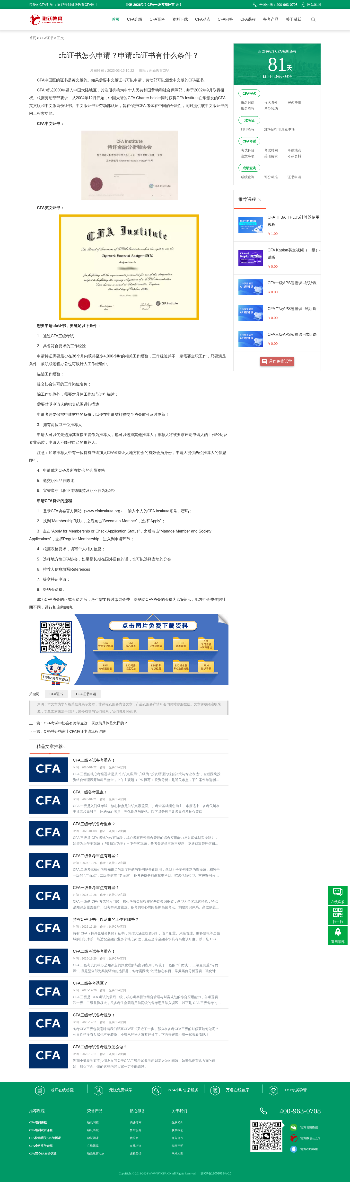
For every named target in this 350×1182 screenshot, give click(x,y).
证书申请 (294, 177)
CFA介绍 (134, 19)
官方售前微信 (304, 1127)
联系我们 (177, 1130)
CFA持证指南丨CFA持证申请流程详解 (75, 731)
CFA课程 (248, 19)
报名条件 (271, 103)
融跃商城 (93, 1130)
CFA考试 (249, 141)
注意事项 (247, 156)
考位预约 (271, 108)
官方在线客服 (304, 1149)
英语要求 (271, 156)
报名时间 (247, 103)
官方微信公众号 (305, 1138)
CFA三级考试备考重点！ (94, 760)
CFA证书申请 (86, 694)
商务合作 (177, 1138)
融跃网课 (93, 1138)
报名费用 (294, 103)
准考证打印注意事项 (279, 129)
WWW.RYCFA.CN (160, 1173)
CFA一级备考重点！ (90, 792)
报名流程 (247, 108)
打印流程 (247, 129)
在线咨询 (135, 1145)
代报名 (134, 1138)
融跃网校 (93, 1122)
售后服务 (135, 1130)
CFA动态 (202, 19)
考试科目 (247, 150)
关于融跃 (293, 19)
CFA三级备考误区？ (90, 983)
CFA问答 (225, 19)
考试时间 (271, 150)
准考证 (249, 120)
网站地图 (311, 5)
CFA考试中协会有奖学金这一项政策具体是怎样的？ (86, 723)
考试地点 (294, 150)
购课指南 (135, 1122)
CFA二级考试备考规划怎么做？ (100, 1047)
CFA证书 (46, 38)
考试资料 (294, 156)
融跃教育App (95, 1153)
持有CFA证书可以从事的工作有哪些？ (106, 919)
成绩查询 (249, 168)
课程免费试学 (280, 361)
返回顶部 (338, 942)
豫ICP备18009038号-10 (216, 1173)
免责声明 (177, 1145)
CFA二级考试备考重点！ (94, 951)
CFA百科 (157, 19)
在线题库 (93, 1145)
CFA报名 (249, 94)
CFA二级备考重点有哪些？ (96, 856)
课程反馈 (135, 1153)
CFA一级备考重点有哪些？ (96, 888)
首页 (116, 19)
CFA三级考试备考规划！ (94, 1015)
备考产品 (271, 19)
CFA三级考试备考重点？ (94, 824)
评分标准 (271, 177)
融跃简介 (177, 1122)
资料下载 (180, 19)
